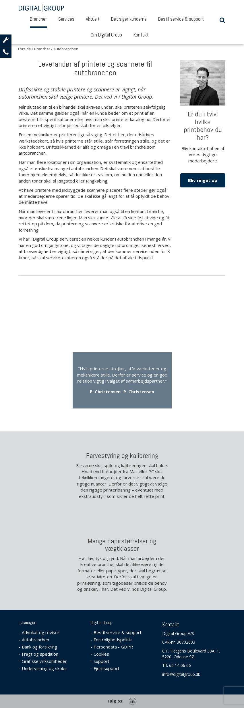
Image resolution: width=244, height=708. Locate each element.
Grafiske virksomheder (44, 661)
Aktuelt (93, 19)
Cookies (101, 654)
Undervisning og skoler (44, 668)
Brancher (38, 19)
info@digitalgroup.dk (181, 674)
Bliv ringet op (202, 180)
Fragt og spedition (40, 654)
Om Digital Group (106, 35)
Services (66, 19)
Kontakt (141, 35)
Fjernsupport (106, 668)
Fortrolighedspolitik (113, 639)
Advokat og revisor (40, 632)
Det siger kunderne (129, 19)
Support (101, 661)
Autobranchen (35, 639)
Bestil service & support (181, 19)
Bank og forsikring (39, 647)
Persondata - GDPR (113, 647)
